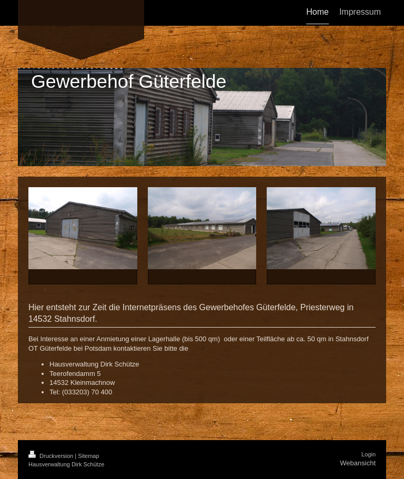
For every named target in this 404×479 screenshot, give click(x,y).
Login (368, 454)
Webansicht (358, 463)
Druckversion (51, 456)
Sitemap (88, 456)
